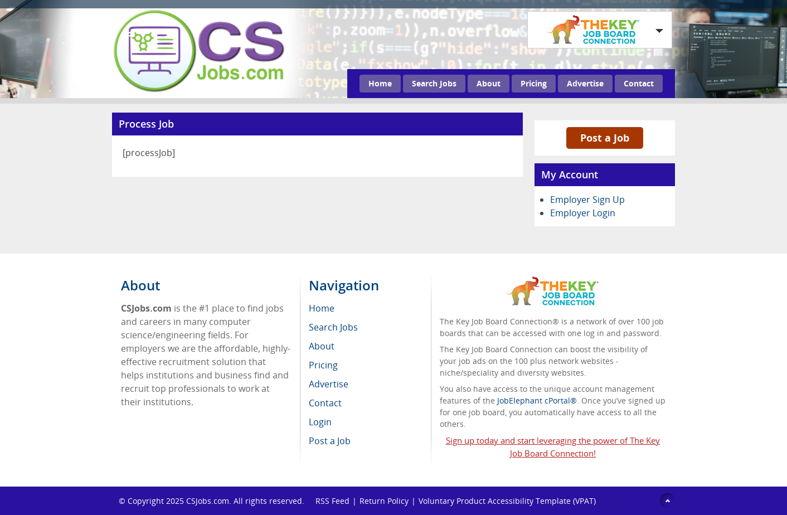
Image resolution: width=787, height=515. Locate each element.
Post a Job (604, 137)
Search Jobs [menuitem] (333, 327)
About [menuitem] (321, 346)
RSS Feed (332, 500)
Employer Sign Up (587, 199)
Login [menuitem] (320, 422)
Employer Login (582, 213)
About (489, 83)
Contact (639, 83)
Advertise (585, 83)
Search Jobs (434, 83)
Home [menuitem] (321, 308)
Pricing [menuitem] (323, 365)
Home (380, 83)
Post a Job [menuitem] (330, 441)
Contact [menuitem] (325, 403)
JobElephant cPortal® (537, 400)
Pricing (534, 83)
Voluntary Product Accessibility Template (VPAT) (507, 500)
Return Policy (384, 500)
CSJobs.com (207, 500)
